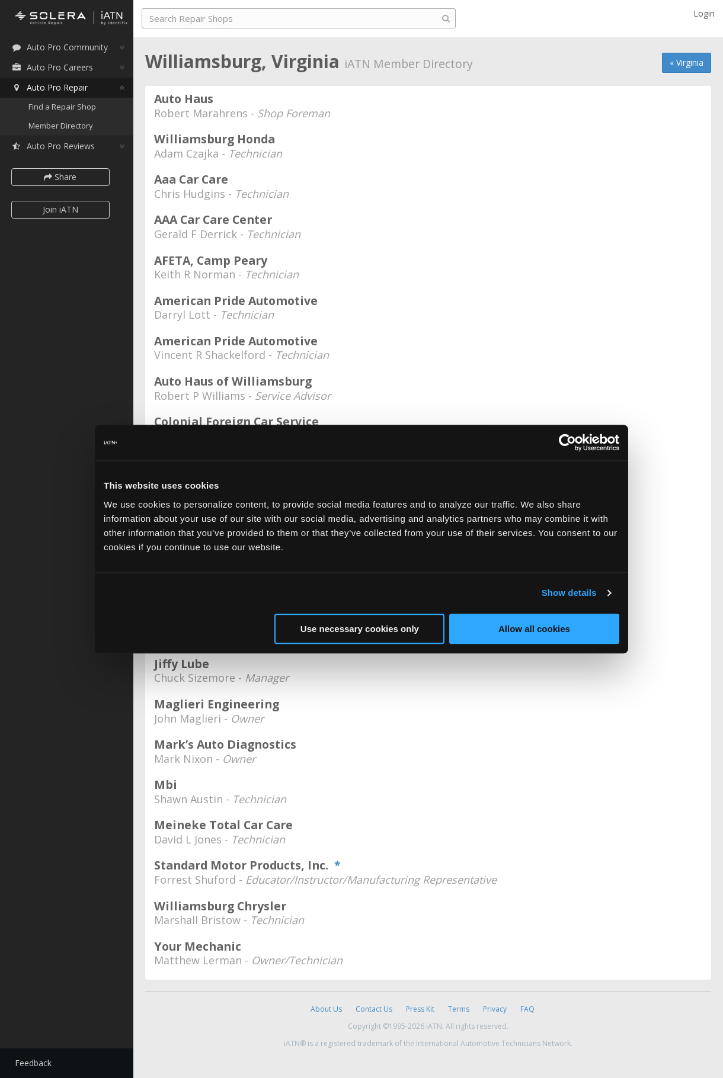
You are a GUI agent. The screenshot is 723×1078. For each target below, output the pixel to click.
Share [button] (60, 176)
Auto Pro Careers (52, 67)
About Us (326, 1009)
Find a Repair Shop (62, 106)
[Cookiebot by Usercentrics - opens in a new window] (567, 442)
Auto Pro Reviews (53, 146)
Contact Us (374, 1009)
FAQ (527, 1009)
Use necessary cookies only (359, 629)
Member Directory (60, 125)
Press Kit (420, 1009)
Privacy (495, 1009)
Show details (569, 593)
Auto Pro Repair (49, 87)
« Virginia (686, 62)
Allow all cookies (534, 629)
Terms (458, 1009)
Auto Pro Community (59, 47)
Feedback (33, 1063)
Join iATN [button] (60, 209)
